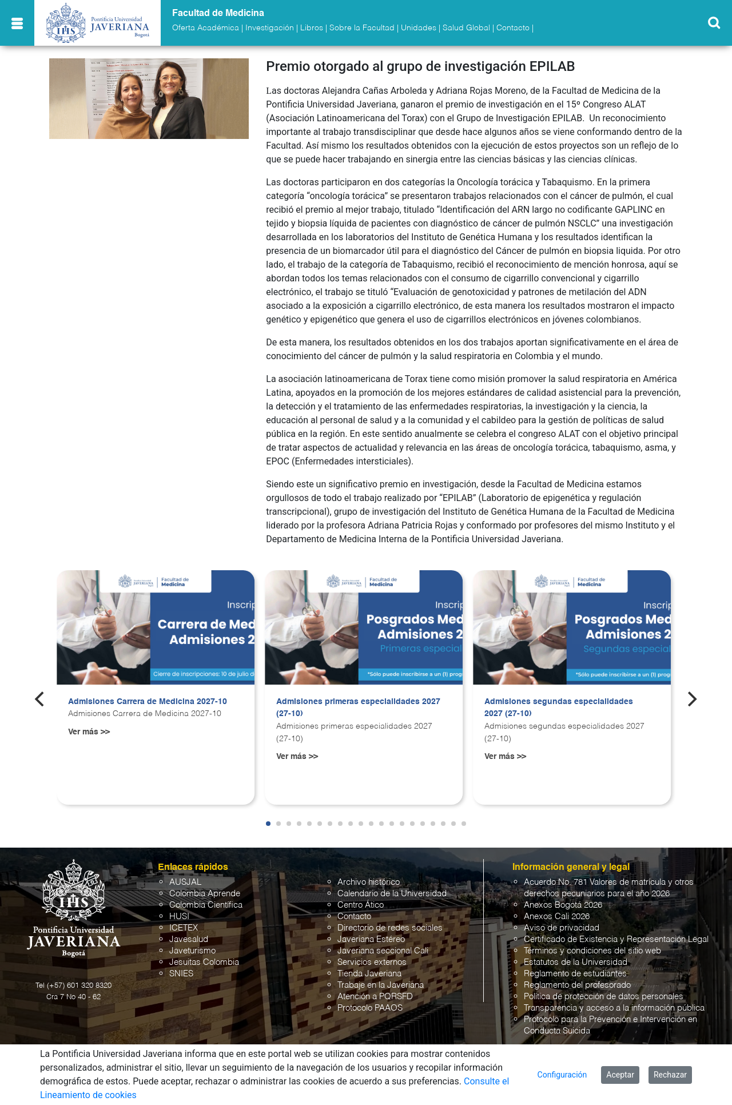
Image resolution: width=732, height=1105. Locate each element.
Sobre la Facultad (362, 28)
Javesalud (188, 939)
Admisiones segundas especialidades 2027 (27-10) (558, 708)
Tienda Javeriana (369, 973)
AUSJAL (185, 882)
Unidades (418, 28)
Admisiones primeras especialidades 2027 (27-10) (358, 708)
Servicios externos (372, 962)
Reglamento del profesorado (577, 985)
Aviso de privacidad (561, 928)
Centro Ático (360, 905)
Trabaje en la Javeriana (380, 985)
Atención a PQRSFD (375, 996)
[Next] (691, 699)
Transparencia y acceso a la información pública (614, 1008)
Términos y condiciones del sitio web (592, 951)
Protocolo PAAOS (370, 1008)
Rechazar (670, 1074)
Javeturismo (192, 951)
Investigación (269, 28)
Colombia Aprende (204, 893)
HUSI (179, 916)
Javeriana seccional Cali (382, 951)
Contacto (513, 28)
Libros (311, 28)
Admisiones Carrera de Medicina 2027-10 (147, 702)
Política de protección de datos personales (603, 996)
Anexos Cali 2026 (557, 916)
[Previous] (40, 699)
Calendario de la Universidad (392, 893)
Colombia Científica (205, 905)
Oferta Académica (205, 28)
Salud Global (466, 28)
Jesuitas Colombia (204, 962)
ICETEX (183, 928)
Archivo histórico (368, 882)
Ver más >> (89, 732)
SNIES (181, 973)
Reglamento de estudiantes (575, 973)
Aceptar (620, 1074)
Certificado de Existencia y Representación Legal (616, 939)
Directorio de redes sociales (390, 928)
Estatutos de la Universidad (575, 962)
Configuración (562, 1074)
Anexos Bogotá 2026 (563, 905)
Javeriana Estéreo (371, 939)
